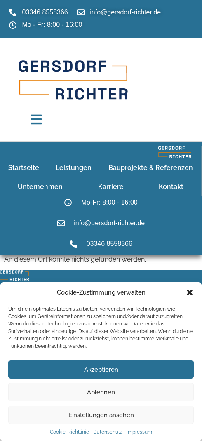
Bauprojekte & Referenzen (150, 167)
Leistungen (74, 167)
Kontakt (171, 186)
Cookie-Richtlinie (69, 436)
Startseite (23, 167)
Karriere (111, 186)
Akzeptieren (101, 373)
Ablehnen (101, 395)
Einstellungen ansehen (101, 418)
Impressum (139, 436)
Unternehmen (40, 186)
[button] (190, 296)
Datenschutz (107, 436)
